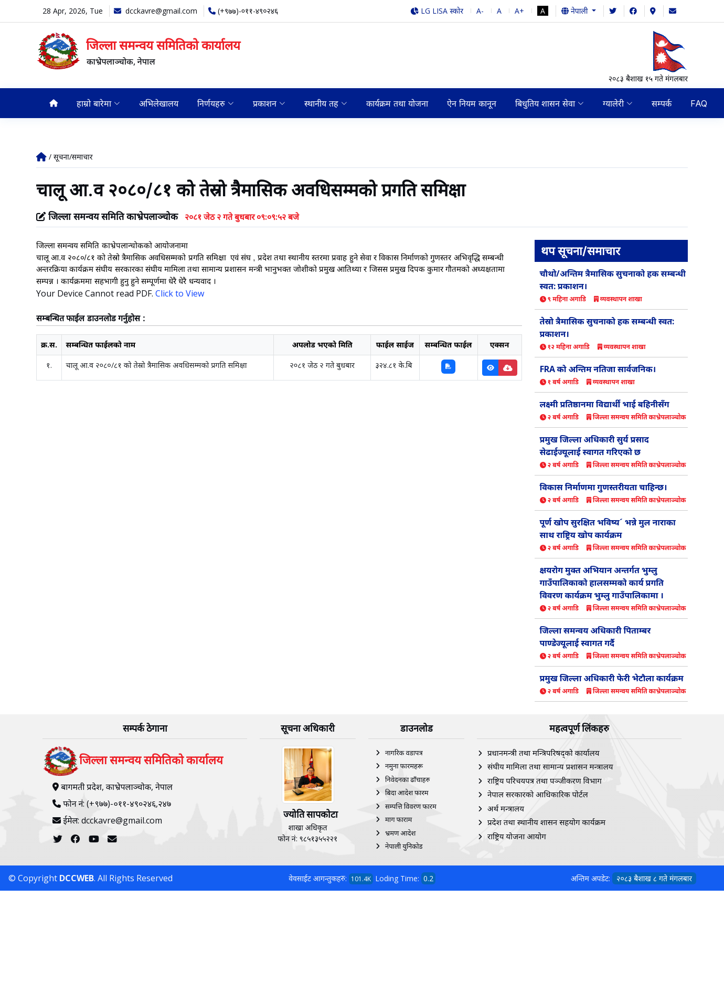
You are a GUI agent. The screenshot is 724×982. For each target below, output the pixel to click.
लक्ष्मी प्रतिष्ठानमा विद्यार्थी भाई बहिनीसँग (604, 404)
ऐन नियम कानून (471, 103)
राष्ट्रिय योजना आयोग (516, 836)
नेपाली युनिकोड (404, 846)
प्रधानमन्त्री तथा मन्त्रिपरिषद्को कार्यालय (543, 752)
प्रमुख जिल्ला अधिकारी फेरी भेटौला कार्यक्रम (612, 678)
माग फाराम (398, 819)
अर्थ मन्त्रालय (505, 808)
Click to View (179, 293)
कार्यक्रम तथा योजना (397, 103)
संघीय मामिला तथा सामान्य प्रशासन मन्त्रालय (550, 766)
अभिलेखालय (158, 103)
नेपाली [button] (575, 11)
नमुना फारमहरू (404, 765)
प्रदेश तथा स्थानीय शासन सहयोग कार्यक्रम (546, 822)
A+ (519, 10)
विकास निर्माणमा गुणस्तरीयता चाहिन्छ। (603, 487)
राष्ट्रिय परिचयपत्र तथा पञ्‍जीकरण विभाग (544, 780)
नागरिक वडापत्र (404, 752)
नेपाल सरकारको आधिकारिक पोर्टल (537, 794)
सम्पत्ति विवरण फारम (410, 806)
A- (480, 10)
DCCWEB (76, 878)
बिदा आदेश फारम (407, 792)
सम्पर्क (662, 103)
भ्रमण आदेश (400, 833)
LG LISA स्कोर (436, 11)
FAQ (698, 103)
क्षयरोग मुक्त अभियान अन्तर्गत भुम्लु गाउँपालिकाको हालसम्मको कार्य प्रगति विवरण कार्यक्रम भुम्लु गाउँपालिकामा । (602, 582)
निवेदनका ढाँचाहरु (407, 779)
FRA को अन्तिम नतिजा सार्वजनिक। (598, 369)
